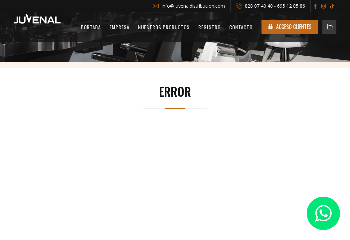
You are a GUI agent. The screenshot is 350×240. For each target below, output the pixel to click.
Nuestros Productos (164, 27)
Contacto (241, 27)
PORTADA (91, 27)
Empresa (119, 27)
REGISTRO (209, 27)
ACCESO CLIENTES (289, 27)
